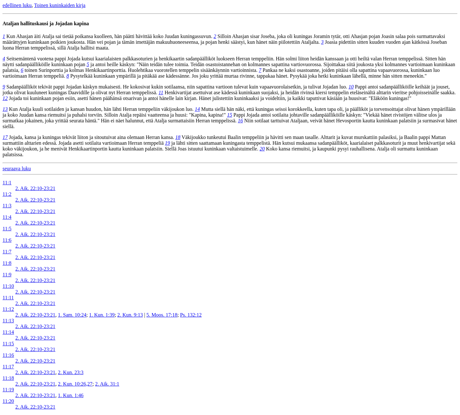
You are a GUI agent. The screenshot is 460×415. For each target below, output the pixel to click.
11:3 (7, 205)
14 (197, 109)
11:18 (8, 378)
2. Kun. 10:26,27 (75, 384)
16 (240, 120)
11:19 (8, 389)
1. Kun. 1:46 (70, 395)
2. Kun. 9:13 (130, 315)
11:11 (8, 297)
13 (5, 109)
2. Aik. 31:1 (107, 384)
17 (5, 137)
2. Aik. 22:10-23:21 (35, 188)
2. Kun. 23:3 (70, 372)
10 (351, 86)
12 (5, 98)
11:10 (8, 286)
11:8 (7, 263)
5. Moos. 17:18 (161, 315)
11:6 (7, 240)
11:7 (7, 251)
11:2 (7, 194)
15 (229, 115)
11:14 (8, 332)
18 (177, 137)
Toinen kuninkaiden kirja (60, 5)
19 (167, 143)
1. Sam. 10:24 (72, 315)
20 (262, 148)
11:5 (7, 228)
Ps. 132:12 (191, 315)
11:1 (7, 182)
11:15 (8, 343)
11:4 (7, 217)
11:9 (7, 274)
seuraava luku (17, 168)
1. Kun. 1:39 (102, 315)
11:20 (8, 401)
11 (160, 92)
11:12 (8, 309)
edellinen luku (17, 5)
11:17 (8, 366)
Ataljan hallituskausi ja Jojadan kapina (46, 23)
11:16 (8, 355)
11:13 (8, 320)
